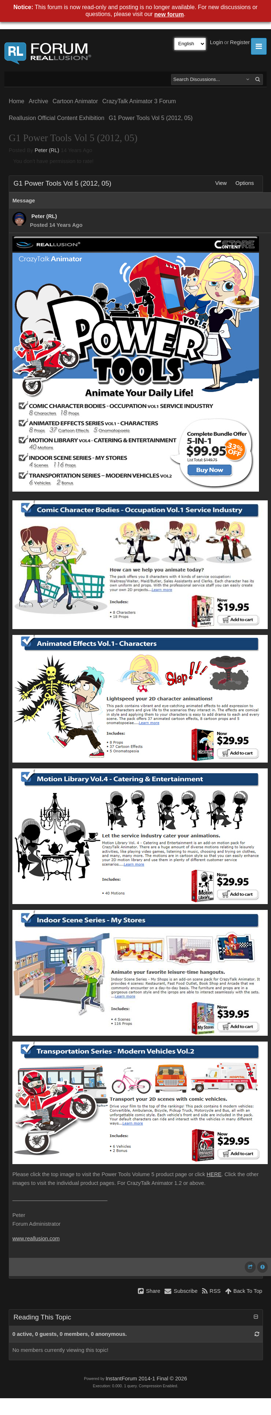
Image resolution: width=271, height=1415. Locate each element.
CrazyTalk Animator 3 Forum (139, 101)
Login (216, 42)
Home (16, 101)
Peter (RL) (47, 150)
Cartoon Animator (75, 101)
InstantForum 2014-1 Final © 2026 (146, 1378)
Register (240, 42)
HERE (214, 1174)
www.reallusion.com (36, 1238)
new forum (169, 14)
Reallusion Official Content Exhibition (56, 118)
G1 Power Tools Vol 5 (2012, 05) (151, 118)
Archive (38, 101)
